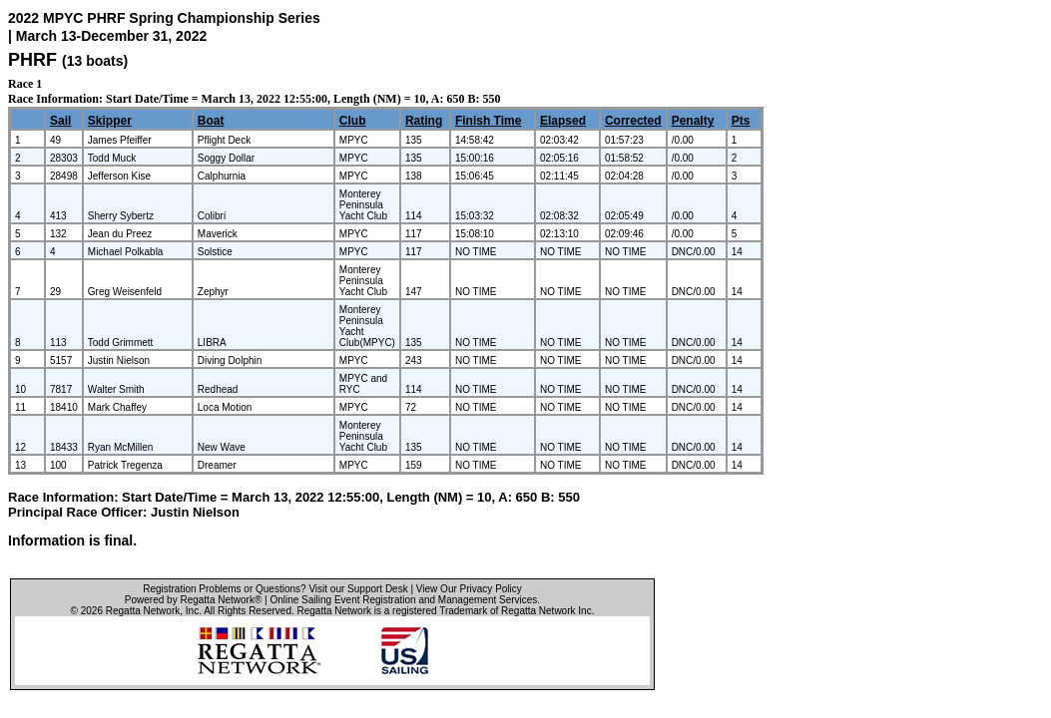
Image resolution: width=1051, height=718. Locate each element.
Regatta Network (143, 610)
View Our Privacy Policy (469, 588)
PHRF (32, 60)
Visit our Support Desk (357, 588)
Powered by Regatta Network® (193, 599)
